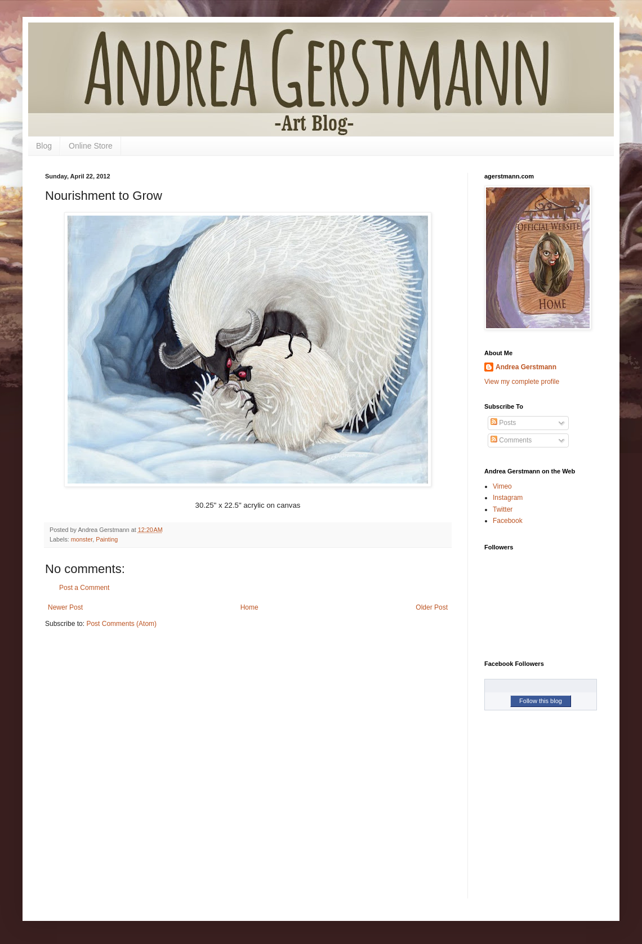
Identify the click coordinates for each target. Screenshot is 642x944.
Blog (44, 145)
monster (81, 539)
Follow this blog (540, 700)
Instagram (508, 498)
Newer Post (65, 607)
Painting (107, 539)
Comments (511, 440)
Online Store (91, 145)
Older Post (432, 607)
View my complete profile (521, 382)
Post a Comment (84, 588)
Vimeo (502, 486)
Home (249, 607)
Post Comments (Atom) (121, 624)
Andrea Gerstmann (526, 367)
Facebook (508, 521)
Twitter (502, 509)
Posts (503, 423)
